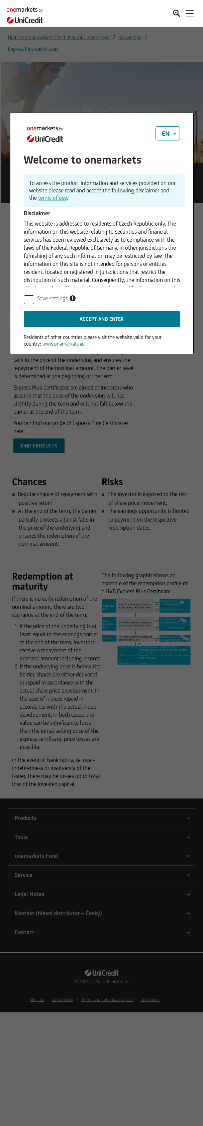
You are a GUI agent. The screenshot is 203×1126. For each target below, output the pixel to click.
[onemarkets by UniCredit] (27, 14)
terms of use (52, 197)
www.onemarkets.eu (63, 344)
